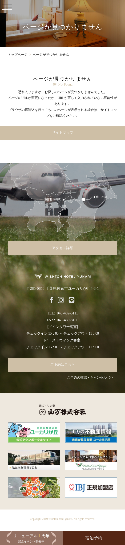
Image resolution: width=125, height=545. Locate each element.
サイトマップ (62, 132)
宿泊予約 (93, 538)
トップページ (18, 54)
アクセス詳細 (62, 248)
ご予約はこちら (62, 364)
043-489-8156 (67, 320)
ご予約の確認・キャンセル (87, 377)
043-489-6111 (67, 313)
